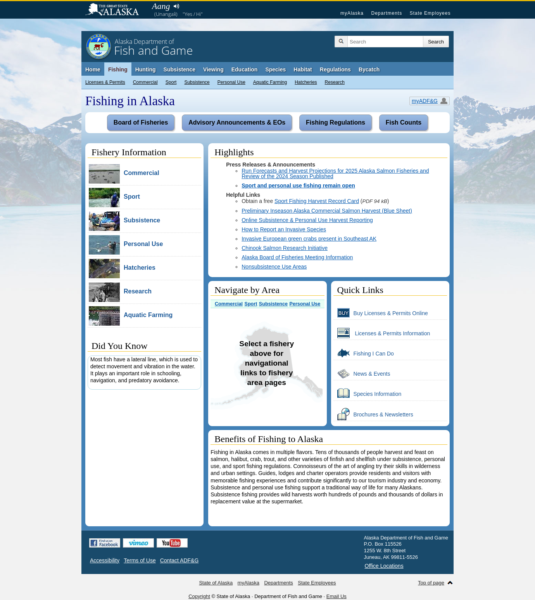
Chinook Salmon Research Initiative (285, 248)
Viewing (213, 69)
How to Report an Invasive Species (284, 229)
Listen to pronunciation (176, 6)
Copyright (199, 596)
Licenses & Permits (105, 82)
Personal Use (231, 82)
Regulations (335, 69)
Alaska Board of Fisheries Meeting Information (297, 257)
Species (275, 69)
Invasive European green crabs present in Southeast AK (309, 239)
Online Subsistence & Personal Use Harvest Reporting (307, 220)
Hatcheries (306, 82)
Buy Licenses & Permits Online (380, 313)
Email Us (336, 596)
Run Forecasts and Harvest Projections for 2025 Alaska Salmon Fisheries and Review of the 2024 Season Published (335, 173)
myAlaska (352, 13)
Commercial (145, 82)
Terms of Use (139, 560)
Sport (171, 82)
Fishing (118, 69)
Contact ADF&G (179, 560)
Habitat (302, 69)
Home (92, 69)
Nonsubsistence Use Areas (274, 267)
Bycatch (369, 69)
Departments (386, 13)
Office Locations (384, 566)
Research (335, 82)
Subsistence (196, 82)
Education (244, 69)
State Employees (430, 13)
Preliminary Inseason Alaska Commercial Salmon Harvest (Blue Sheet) (327, 211)
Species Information (367, 393)
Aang (161, 6)
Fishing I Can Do (363, 353)
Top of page (431, 583)
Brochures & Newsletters (373, 414)
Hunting (145, 69)
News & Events (361, 373)
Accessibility (104, 560)
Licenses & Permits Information (381, 333)
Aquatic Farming (270, 82)
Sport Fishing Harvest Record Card (316, 201)
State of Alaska (116, 10)
